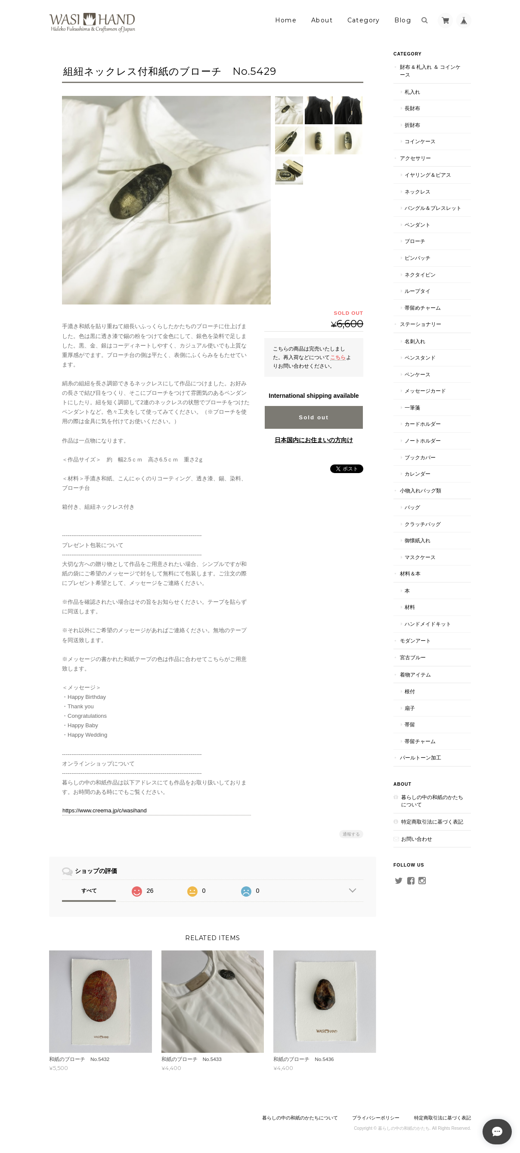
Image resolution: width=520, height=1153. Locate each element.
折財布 (412, 125)
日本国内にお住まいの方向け (314, 440)
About (322, 20)
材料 (410, 607)
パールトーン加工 (420, 757)
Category (363, 20)
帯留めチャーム (423, 308)
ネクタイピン (420, 274)
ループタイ (417, 291)
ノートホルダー (423, 440)
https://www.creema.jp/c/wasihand (104, 810)
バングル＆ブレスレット (433, 208)
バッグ (412, 507)
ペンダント (417, 225)
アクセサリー (415, 158)
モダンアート (415, 640)
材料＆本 (410, 573)
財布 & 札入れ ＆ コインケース (430, 70)
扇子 (410, 708)
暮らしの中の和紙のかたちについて (432, 801)
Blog (402, 20)
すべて (89, 891)
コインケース (420, 141)
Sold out (313, 417)
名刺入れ (415, 341)
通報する (351, 834)
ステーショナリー (420, 324)
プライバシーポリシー (375, 1117)
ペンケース (417, 374)
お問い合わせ (416, 839)
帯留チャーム (420, 741)
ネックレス (417, 191)
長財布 (412, 108)
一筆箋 (412, 407)
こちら (338, 357)
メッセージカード (425, 391)
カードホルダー (423, 424)
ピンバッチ (417, 258)
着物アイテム (415, 674)
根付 (410, 691)
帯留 (410, 724)
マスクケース (420, 557)
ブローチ (415, 241)
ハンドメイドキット (428, 624)
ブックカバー (420, 457)
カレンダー (417, 474)
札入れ (412, 92)
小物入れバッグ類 (420, 490)
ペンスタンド (420, 357)
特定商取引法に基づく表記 (432, 821)
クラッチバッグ (423, 524)
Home (286, 20)
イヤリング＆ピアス (428, 175)
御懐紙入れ (417, 540)
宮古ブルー (413, 657)
